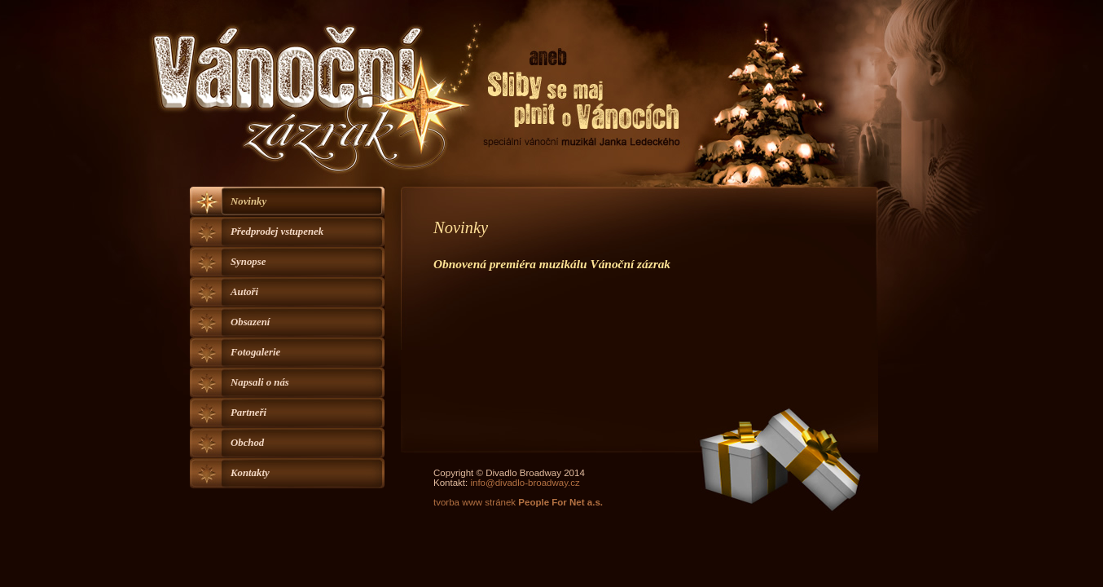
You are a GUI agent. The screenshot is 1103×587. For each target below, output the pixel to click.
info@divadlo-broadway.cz (524, 483)
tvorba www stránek (518, 502)
